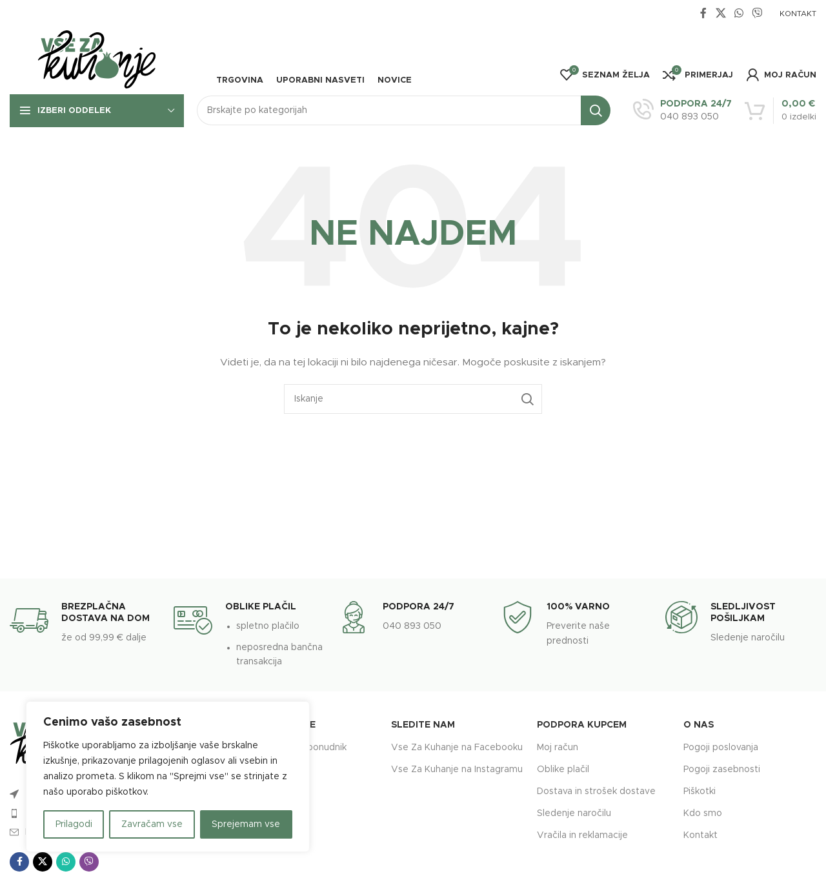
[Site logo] (97, 60)
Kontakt (700, 835)
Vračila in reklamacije (582, 835)
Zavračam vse (152, 824)
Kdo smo (702, 813)
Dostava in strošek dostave (596, 791)
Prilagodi (73, 824)
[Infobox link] (682, 110)
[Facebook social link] (703, 13)
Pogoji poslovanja (720, 747)
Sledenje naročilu (574, 813)
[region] (168, 776)
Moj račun (557, 747)
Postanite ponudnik (305, 747)
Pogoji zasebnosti (721, 769)
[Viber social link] (757, 13)
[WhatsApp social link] (738, 13)
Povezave (289, 725)
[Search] (403, 110)
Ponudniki (283, 769)
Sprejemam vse (246, 824)
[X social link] (720, 13)
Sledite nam (423, 725)
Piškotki (699, 791)
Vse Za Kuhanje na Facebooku (457, 747)
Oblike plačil (563, 769)
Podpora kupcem (582, 725)
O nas (698, 725)
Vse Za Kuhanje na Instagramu (457, 769)
